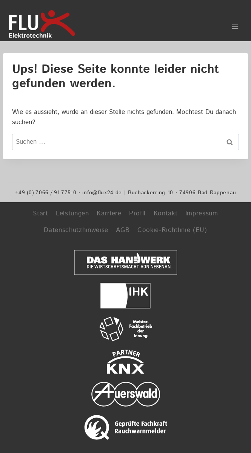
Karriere (109, 213)
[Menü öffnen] (235, 24)
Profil (137, 213)
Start (40, 213)
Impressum (201, 213)
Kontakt (166, 213)
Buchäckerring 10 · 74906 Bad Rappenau (182, 193)
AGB (122, 230)
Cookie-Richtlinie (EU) (172, 230)
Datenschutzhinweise (76, 230)
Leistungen (72, 213)
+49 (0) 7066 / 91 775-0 (46, 193)
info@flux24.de (102, 193)
